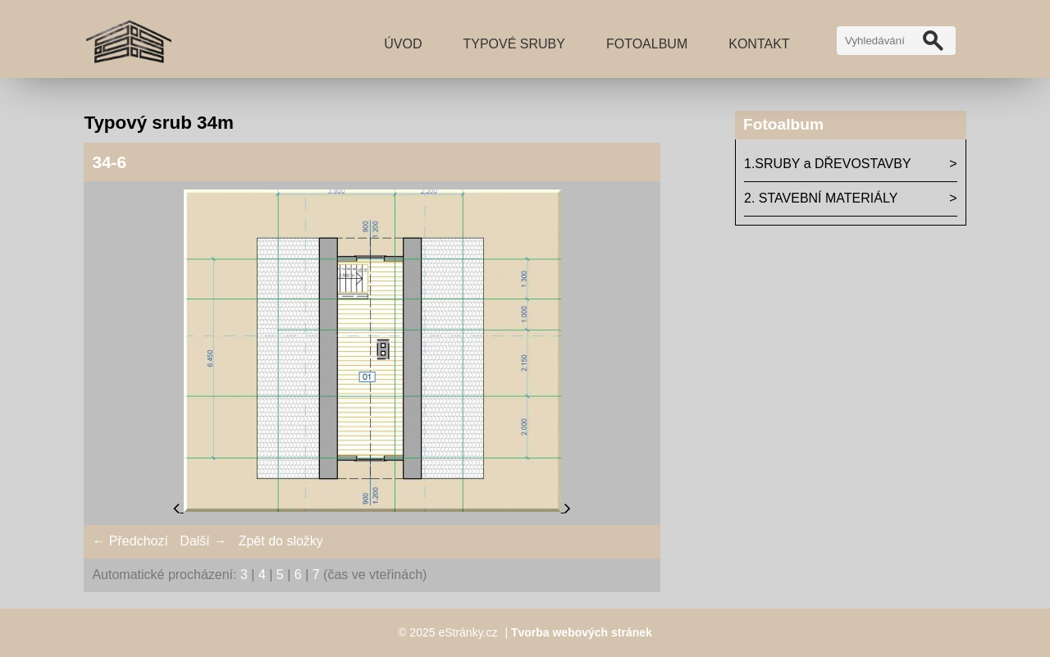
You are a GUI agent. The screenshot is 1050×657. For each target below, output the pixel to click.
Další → (203, 541)
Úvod (403, 44)
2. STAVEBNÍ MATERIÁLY (820, 198)
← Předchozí (129, 541)
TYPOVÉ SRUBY (513, 44)
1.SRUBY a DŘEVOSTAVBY (827, 164)
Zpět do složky (281, 541)
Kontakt (758, 44)
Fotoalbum (646, 44)
